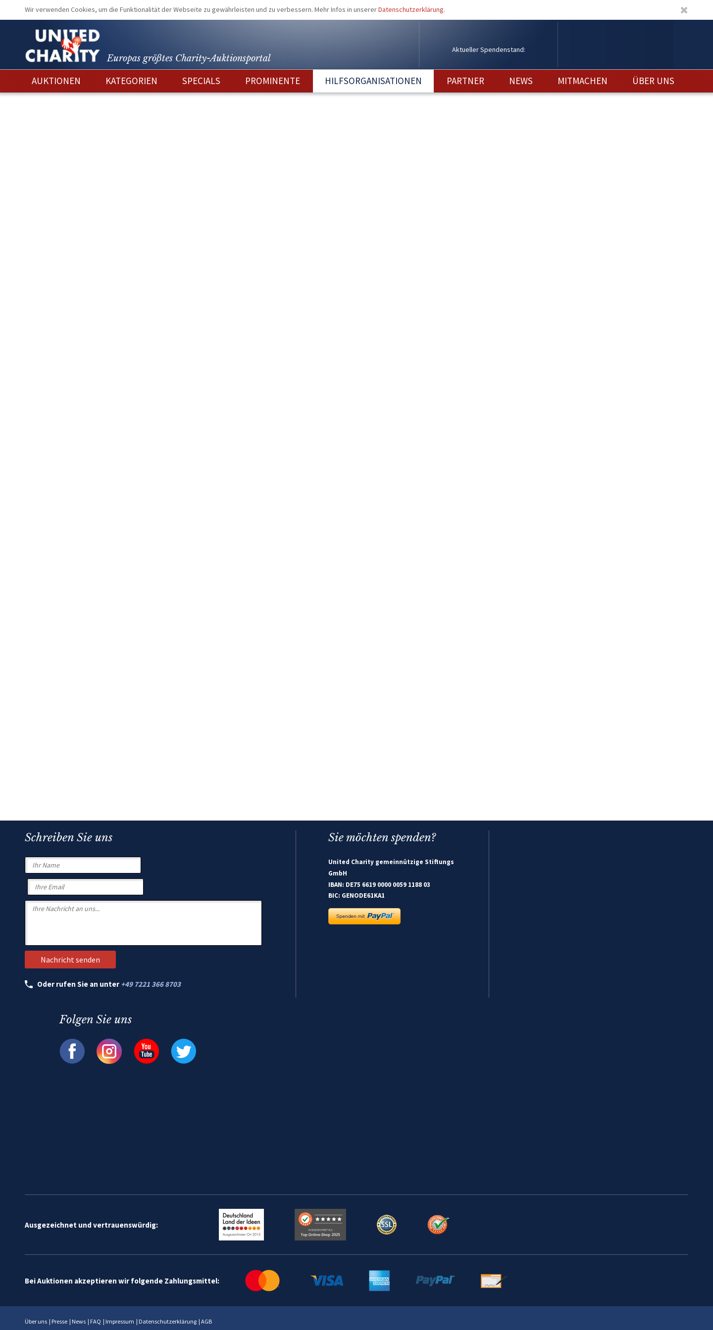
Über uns (36, 1321)
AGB (206, 1321)
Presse (59, 1321)
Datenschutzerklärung (411, 9)
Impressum (119, 1321)
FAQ (95, 1321)
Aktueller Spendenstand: (488, 49)
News (79, 1321)
